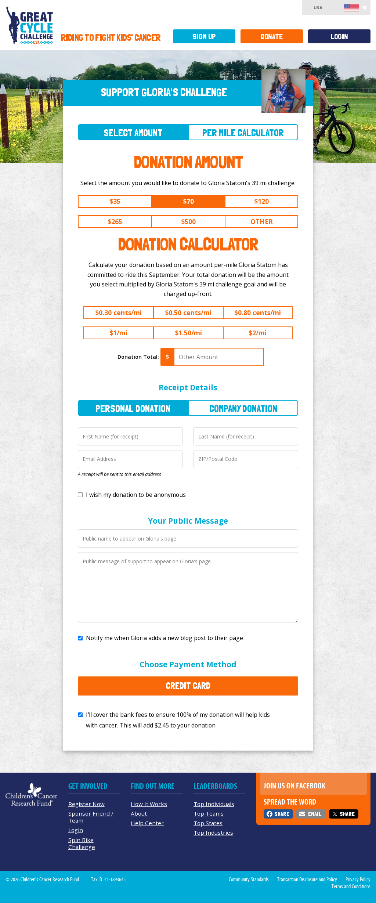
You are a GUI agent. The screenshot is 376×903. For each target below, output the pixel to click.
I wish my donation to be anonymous (136, 495)
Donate (272, 36)
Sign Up (204, 36)
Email (314, 813)
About (139, 813)
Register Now (86, 804)
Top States (208, 823)
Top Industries (213, 832)
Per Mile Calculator (243, 132)
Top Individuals (214, 804)
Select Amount (133, 132)
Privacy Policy (358, 879)
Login (339, 36)
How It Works (149, 804)
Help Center (147, 823)
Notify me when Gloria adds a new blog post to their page (164, 638)
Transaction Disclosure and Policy (307, 879)
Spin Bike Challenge (81, 843)
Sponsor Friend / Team (90, 817)
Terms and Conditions (351, 886)
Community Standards (249, 879)
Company (243, 408)
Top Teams (209, 813)
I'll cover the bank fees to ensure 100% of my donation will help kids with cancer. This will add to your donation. (178, 720)
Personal (132, 408)
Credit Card (188, 685)
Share (281, 813)
